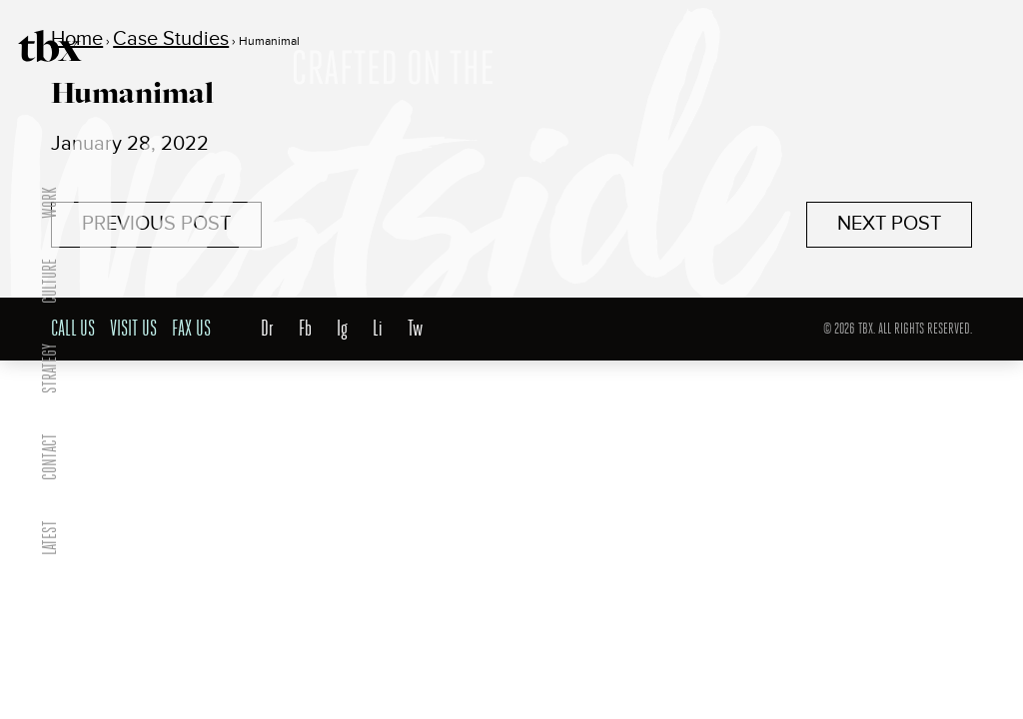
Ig (342, 329)
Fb (305, 329)
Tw (415, 329)
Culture (49, 281)
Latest (49, 537)
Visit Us (133, 329)
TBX (50, 46)
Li (378, 329)
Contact (49, 456)
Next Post (889, 224)
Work (49, 203)
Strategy (49, 368)
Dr (267, 329)
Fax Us (191, 329)
